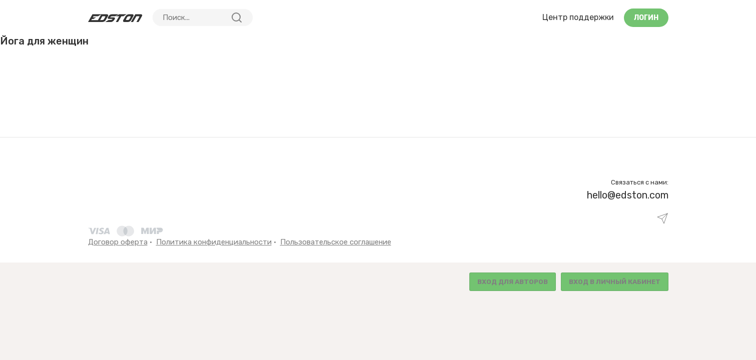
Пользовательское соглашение (335, 242)
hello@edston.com (627, 195)
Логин (646, 18)
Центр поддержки (578, 17)
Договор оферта (118, 242)
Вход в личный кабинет (614, 282)
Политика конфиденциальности (214, 242)
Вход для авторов (512, 282)
